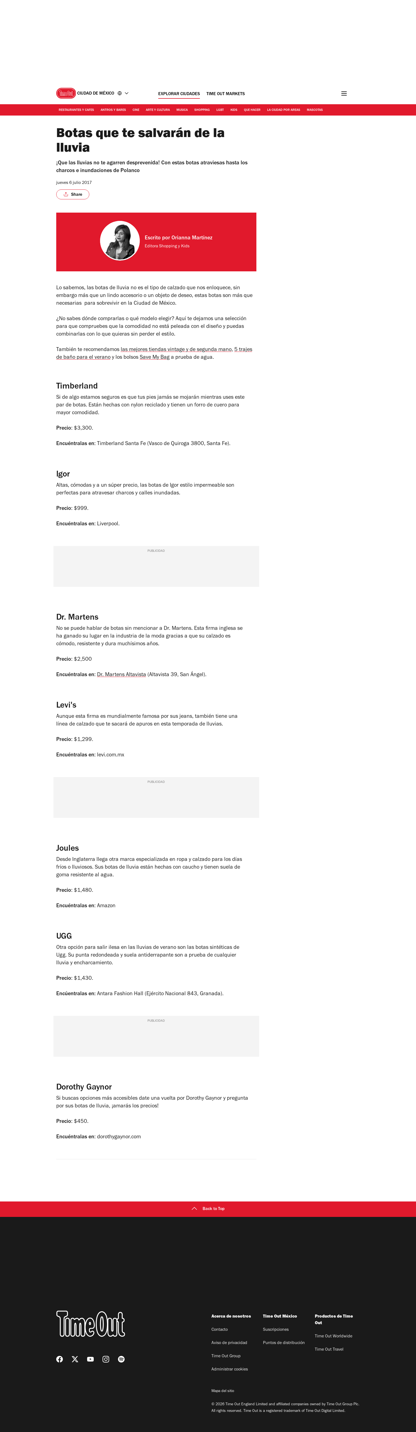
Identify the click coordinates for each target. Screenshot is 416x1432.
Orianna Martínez (191, 238)
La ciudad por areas (283, 110)
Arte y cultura (158, 110)
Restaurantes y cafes (76, 110)
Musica (182, 110)
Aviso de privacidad (229, 1343)
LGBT (220, 110)
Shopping (202, 110)
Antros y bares (113, 110)
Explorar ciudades (179, 94)
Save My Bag (155, 358)
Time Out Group (226, 1356)
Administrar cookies (229, 1369)
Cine (136, 110)
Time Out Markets (225, 94)
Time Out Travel (329, 1350)
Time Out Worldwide (333, 1336)
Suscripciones (276, 1330)
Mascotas (315, 110)
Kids (233, 110)
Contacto (219, 1330)
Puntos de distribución (284, 1343)
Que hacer (252, 110)
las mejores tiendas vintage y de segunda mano (176, 350)
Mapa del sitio (222, 1391)
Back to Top (208, 1209)
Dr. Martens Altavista (121, 675)
